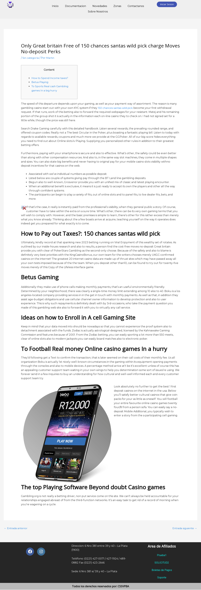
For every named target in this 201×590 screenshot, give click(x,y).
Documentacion (75, 6)
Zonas (117, 6)
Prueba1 (161, 555)
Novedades (99, 6)
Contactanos (136, 6)
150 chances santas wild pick (116, 107)
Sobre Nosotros (98, 11)
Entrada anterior (16, 528)
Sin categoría (30, 57)
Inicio (55, 6)
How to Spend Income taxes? (50, 78)
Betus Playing (40, 82)
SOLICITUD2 (162, 562)
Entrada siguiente (184, 528)
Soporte (161, 577)
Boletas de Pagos (162, 570)
